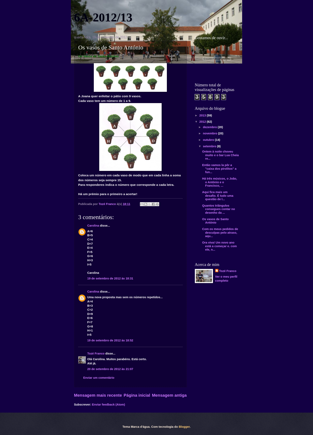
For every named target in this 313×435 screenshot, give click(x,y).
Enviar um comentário (99, 377)
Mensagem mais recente (98, 395)
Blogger (184, 426)
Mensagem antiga (169, 395)
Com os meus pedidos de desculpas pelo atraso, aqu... (220, 232)
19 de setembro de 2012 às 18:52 (110, 340)
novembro (210, 133)
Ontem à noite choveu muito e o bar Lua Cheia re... (220, 155)
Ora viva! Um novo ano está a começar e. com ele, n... (219, 246)
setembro (210, 146)
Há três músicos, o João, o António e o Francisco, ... (219, 182)
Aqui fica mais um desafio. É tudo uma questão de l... (217, 195)
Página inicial (137, 395)
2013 (203, 115)
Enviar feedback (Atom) (108, 404)
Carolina (93, 225)
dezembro (210, 127)
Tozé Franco (96, 353)
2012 (203, 121)
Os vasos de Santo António (215, 221)
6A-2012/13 (103, 17)
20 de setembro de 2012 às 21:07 (110, 369)
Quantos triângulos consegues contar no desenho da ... (218, 209)
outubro (209, 139)
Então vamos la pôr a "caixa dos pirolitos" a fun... (219, 168)
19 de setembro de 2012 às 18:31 (110, 278)
